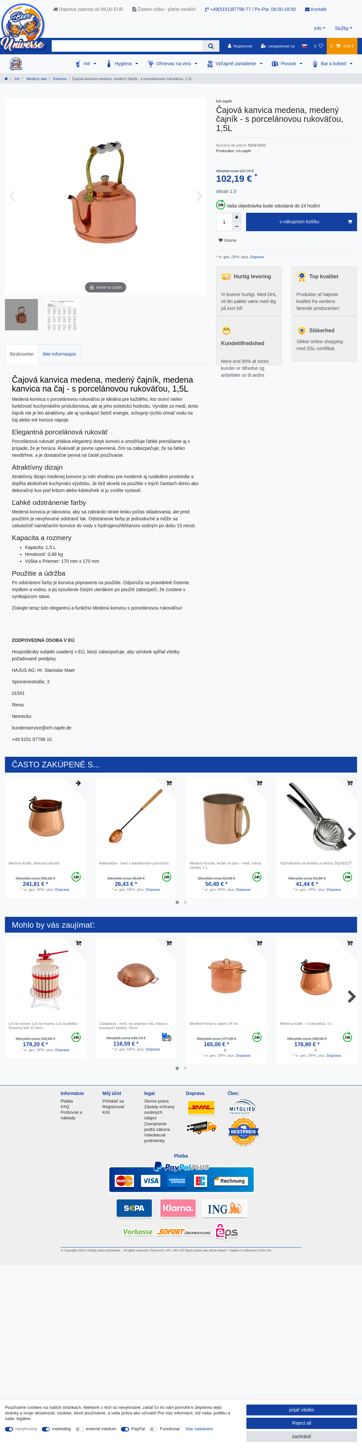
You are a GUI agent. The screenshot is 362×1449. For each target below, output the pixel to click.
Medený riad (36, 79)
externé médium (101, 1428)
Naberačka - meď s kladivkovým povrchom (134, 863)
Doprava (256, 257)
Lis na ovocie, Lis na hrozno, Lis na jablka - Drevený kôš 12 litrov (44, 1025)
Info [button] (317, 28)
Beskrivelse (22, 354)
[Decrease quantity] (236, 226)
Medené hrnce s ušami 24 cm (214, 1023)
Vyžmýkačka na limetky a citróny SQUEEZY (316, 863)
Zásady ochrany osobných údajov (159, 1112)
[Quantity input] (224, 222)
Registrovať (113, 1106)
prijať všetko (301, 1409)
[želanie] (319, 46)
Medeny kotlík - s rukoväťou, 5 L (306, 1023)
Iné (87, 63)
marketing (61, 1428)
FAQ (65, 1106)
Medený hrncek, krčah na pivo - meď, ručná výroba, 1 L (225, 865)
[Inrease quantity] (236, 217)
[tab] (22, 354)
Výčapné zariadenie (237, 63)
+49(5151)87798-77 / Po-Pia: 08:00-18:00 (250, 9)
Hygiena (124, 63)
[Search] (210, 46)
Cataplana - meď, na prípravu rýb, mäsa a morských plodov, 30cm (133, 1025)
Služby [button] (341, 28)
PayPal (138, 1428)
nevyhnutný (26, 1428)
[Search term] (127, 46)
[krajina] (304, 46)
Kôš (106, 1112)
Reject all (301, 1423)
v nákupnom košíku (316, 222)
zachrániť (301, 1436)
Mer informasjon (59, 354)
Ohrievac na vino (174, 63)
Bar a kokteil (334, 63)
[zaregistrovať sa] (277, 46)
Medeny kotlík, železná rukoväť (34, 863)
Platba (67, 1101)
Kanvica (59, 79)
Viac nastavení (199, 1428)
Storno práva (156, 1101)
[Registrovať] (240, 46)
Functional (170, 1428)
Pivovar (289, 63)
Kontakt (315, 9)
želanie (228, 240)
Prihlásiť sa (113, 1101)
